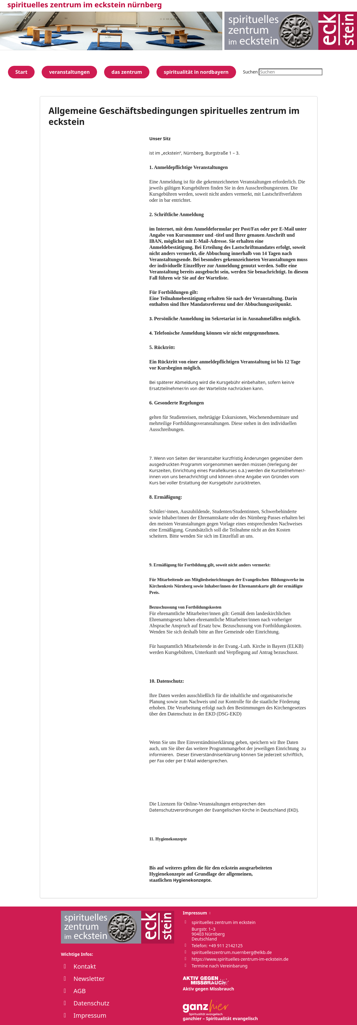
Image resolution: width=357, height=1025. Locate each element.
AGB (79, 991)
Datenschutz (91, 1003)
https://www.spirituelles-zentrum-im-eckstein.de (240, 959)
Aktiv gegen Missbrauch (208, 984)
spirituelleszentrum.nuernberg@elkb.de (232, 952)
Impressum (89, 1015)
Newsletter (89, 978)
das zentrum (126, 72)
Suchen (250, 72)
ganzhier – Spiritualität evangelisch (220, 1010)
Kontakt (84, 966)
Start (21, 72)
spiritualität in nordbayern (196, 72)
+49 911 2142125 (225, 945)
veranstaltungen (69, 72)
